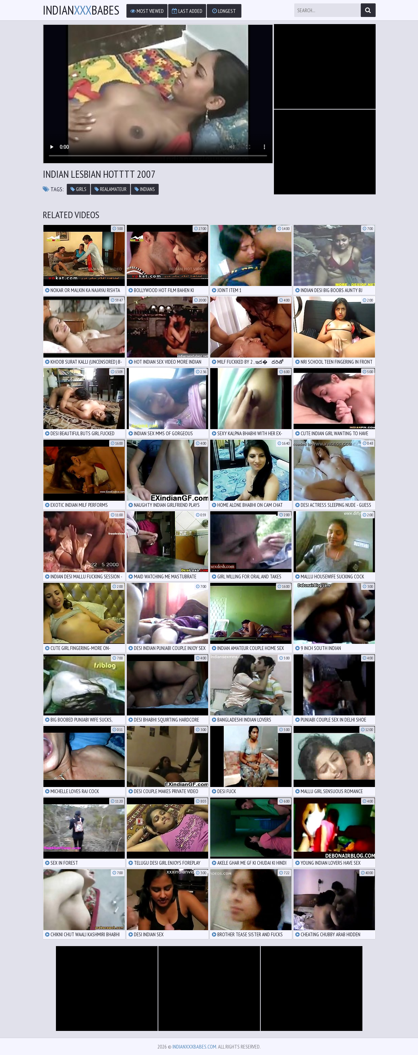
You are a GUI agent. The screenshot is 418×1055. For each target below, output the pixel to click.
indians (145, 189)
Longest (224, 10)
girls (78, 189)
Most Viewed (147, 10)
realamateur (110, 189)
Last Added (187, 10)
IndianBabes (81, 10)
